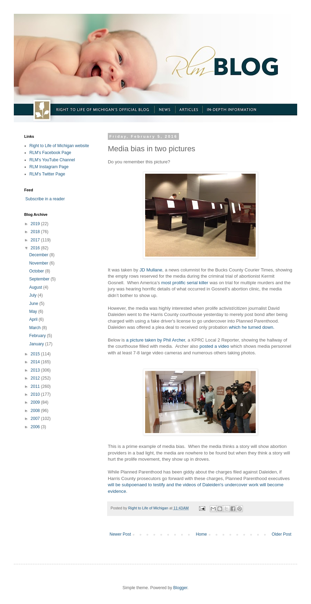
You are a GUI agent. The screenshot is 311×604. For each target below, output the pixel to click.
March (35, 327)
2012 (36, 378)
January (37, 344)
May (33, 311)
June (34, 303)
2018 (36, 231)
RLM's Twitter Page (47, 174)
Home (201, 534)
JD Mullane (150, 269)
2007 (36, 418)
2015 (36, 354)
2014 (36, 361)
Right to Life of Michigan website (59, 145)
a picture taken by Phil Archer (155, 340)
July (33, 295)
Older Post (281, 534)
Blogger (180, 587)
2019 (36, 223)
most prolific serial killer (184, 282)
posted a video (214, 346)
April (33, 319)
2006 (36, 426)
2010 (36, 394)
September (39, 279)
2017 (36, 240)
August (36, 287)
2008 (36, 410)
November (39, 263)
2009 (36, 402)
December (39, 254)
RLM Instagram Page (48, 166)
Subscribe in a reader (45, 198)
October (37, 271)
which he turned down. (251, 327)
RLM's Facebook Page (50, 152)
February (38, 335)
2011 (36, 386)
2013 (36, 370)
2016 (36, 248)
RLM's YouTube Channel (52, 159)
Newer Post (120, 534)
